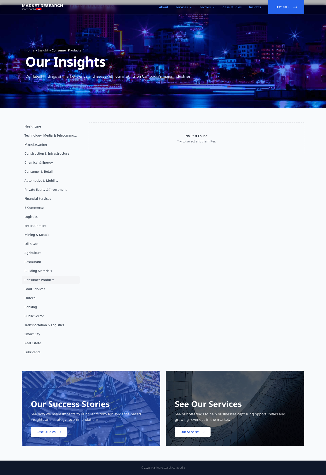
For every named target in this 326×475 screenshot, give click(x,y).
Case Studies (232, 7)
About (163, 7)
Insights (255, 7)
